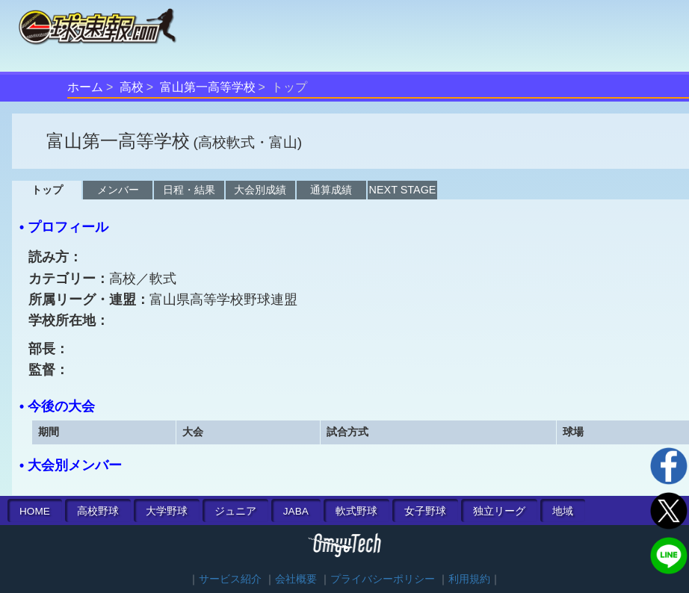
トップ (47, 190)
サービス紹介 (230, 579)
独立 (499, 511)
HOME (34, 511)
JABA (296, 511)
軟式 (356, 511)
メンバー (118, 190)
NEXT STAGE (402, 190)
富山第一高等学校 (208, 87)
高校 (131, 87)
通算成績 (331, 190)
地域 (562, 511)
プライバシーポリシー (382, 579)
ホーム (85, 87)
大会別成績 (260, 190)
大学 (167, 511)
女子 (425, 511)
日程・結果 (189, 190)
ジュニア (235, 511)
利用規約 (469, 579)
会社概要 (296, 579)
